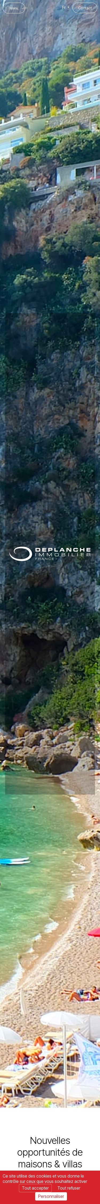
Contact (85, 8)
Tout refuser (68, 1188)
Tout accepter (35, 1188)
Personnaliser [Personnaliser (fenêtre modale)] (51, 1196)
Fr (66, 7)
